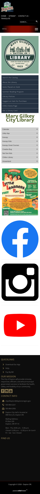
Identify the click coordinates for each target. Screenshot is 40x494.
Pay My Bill (9, 372)
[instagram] (7, 392)
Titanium (22, 491)
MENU (4, 29)
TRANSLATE (5, 18)
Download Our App (12, 364)
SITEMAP (12, 16)
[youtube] (11, 392)
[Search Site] (27, 21)
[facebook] (3, 392)
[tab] (20, 129)
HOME (3, 16)
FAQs (7, 368)
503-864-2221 (10, 405)
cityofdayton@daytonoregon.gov (18, 401)
